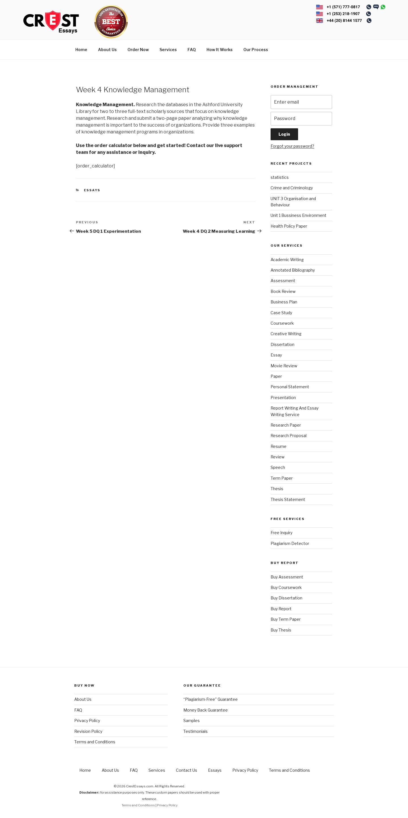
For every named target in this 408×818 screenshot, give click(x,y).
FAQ (192, 49)
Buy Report (281, 608)
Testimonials (195, 731)
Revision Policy (88, 731)
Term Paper (282, 478)
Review (277, 456)
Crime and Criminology (292, 187)
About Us (107, 49)
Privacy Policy (87, 720)
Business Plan (284, 301)
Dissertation (282, 344)
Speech (278, 467)
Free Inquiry (281, 532)
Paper (276, 376)
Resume (278, 446)
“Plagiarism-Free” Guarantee (210, 699)
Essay (276, 355)
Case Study (281, 312)
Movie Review (284, 365)
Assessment (283, 280)
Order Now (138, 49)
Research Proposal (289, 435)
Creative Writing (286, 333)
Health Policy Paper (289, 226)
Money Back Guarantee (205, 710)
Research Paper (286, 425)
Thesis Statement (288, 499)
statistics (280, 177)
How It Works (220, 49)
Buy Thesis (281, 630)
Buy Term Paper (286, 619)
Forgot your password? (292, 146)
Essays (92, 190)
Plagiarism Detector (290, 543)
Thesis (277, 488)
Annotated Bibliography (293, 270)
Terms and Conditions (94, 741)
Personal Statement (290, 386)
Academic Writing (287, 259)
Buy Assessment (287, 576)
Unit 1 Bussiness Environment (298, 215)
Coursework (282, 323)
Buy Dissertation (286, 597)
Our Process (255, 49)
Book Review (283, 291)
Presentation (283, 397)
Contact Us (186, 770)
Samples (191, 720)
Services (168, 49)
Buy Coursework (286, 587)
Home (81, 49)
